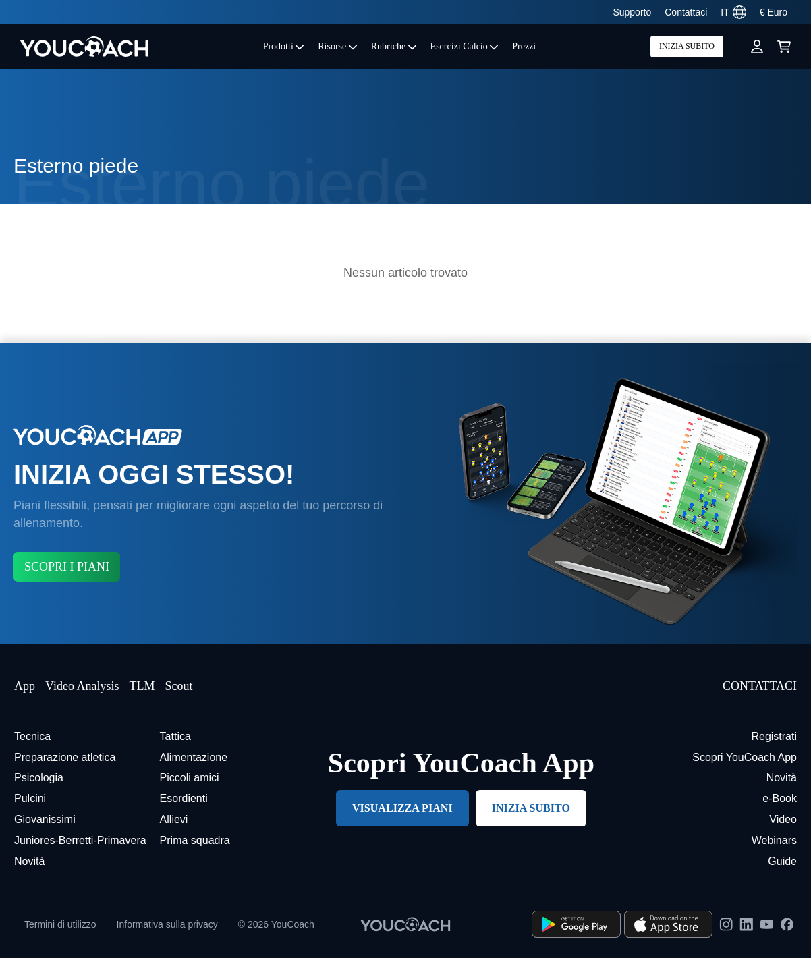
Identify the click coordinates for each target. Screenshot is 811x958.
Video (783, 819)
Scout (178, 686)
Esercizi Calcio (464, 46)
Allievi (174, 819)
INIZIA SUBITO (687, 46)
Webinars (774, 840)
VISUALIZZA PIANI (402, 808)
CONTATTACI (760, 686)
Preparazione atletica (64, 757)
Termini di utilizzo (60, 924)
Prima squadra (195, 840)
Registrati (774, 736)
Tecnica (32, 736)
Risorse (338, 46)
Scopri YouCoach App (744, 757)
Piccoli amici (189, 777)
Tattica (175, 736)
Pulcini (30, 798)
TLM (142, 686)
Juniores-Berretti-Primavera (80, 840)
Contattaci (686, 12)
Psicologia (38, 777)
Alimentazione (194, 757)
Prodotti (284, 46)
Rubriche (394, 46)
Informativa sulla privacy (167, 924)
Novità (29, 861)
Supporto (632, 12)
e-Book (779, 798)
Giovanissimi (45, 819)
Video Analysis (82, 686)
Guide (782, 861)
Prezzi (524, 46)
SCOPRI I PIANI (66, 566)
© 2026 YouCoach (276, 924)
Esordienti (184, 798)
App (24, 686)
